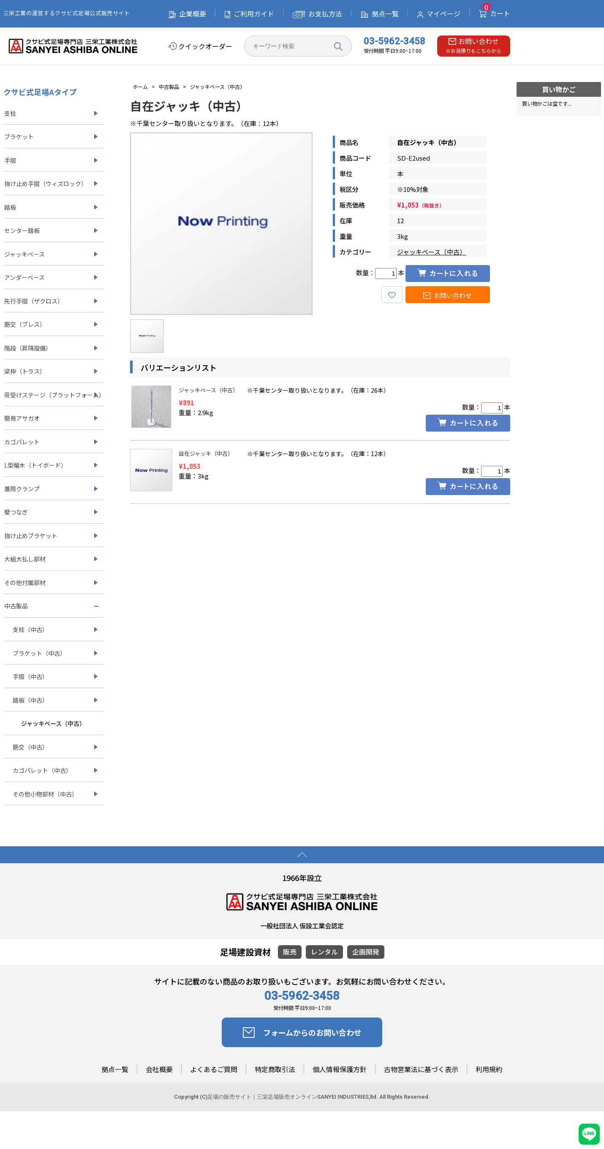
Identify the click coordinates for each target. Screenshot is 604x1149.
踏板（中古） (30, 700)
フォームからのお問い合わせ (302, 1032)
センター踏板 (22, 230)
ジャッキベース (24, 254)
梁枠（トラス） (25, 371)
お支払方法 (317, 13)
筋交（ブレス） (25, 324)
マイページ (438, 13)
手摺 (10, 160)
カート (494, 13)
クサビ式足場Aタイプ (40, 91)
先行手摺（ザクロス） (33, 301)
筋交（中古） (30, 747)
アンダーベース (24, 277)
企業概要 (187, 13)
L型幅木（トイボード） (35, 465)
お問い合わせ (447, 295)
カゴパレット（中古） (42, 770)
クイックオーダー (200, 46)
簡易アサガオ (22, 418)
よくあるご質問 (213, 1069)
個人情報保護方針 (340, 1069)
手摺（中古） (30, 676)
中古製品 (16, 606)
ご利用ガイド (249, 13)
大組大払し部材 (25, 559)
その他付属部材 (25, 582)
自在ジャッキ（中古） (206, 453)
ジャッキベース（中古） (431, 251)
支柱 (10, 113)
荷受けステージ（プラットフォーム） (54, 395)
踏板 (10, 207)
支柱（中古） (30, 629)
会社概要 (159, 1069)
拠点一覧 (380, 13)
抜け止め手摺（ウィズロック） (45, 183)
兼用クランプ (22, 488)
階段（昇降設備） (28, 348)
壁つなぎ (16, 512)
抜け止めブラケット (30, 535)
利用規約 (489, 1069)
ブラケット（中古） (39, 653)
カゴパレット (22, 442)
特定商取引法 (275, 1069)
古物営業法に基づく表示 (421, 1069)
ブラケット (19, 136)
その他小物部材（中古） (45, 794)
